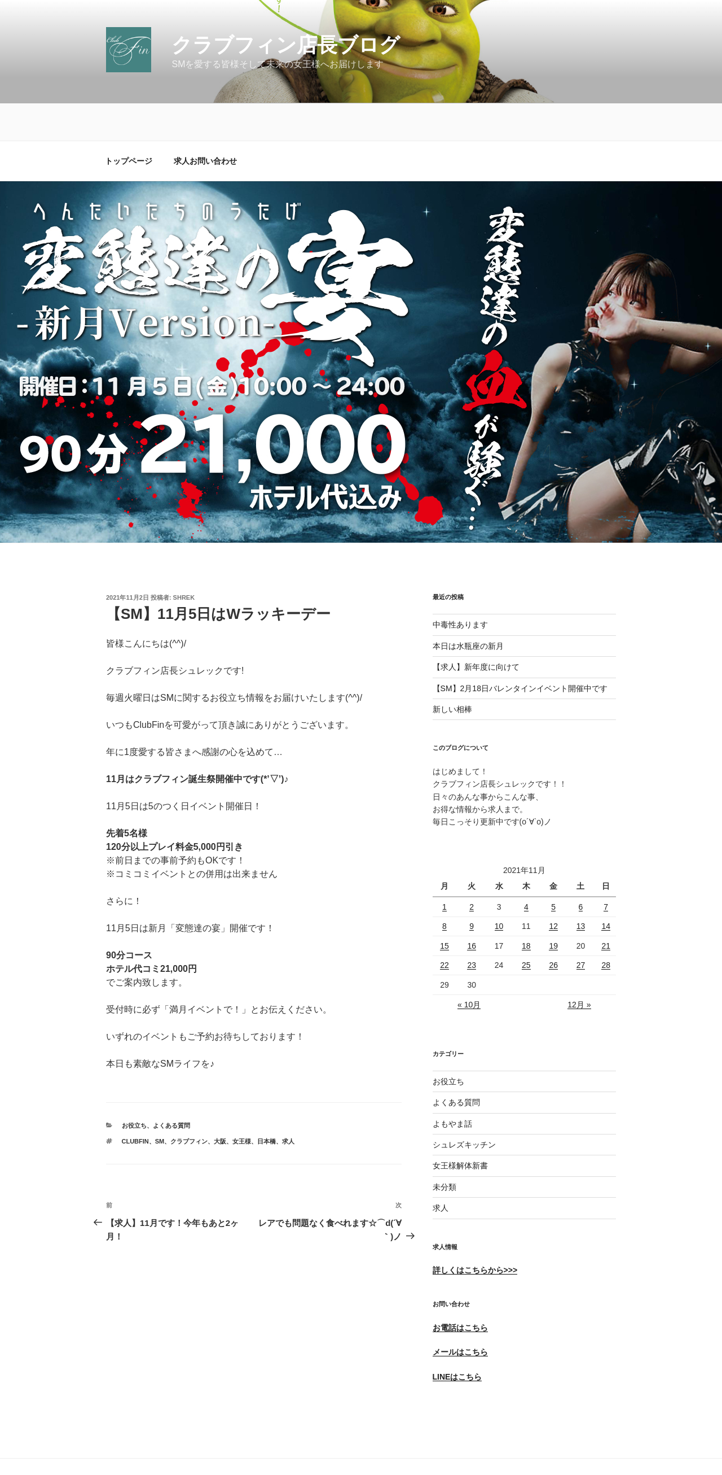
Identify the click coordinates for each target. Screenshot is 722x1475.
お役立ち (134, 1088)
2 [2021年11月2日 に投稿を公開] (471, 869)
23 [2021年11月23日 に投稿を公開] (471, 927)
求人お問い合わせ (205, 123)
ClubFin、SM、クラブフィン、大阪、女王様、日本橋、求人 (208, 1104)
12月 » (579, 967)
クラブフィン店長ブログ (285, 44)
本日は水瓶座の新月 (468, 608)
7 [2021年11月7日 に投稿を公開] (606, 869)
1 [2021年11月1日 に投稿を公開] (444, 869)
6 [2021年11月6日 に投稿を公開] (581, 869)
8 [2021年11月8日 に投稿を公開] (444, 888)
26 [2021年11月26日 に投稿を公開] (553, 927)
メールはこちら (460, 1314)
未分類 (444, 1149)
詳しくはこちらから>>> (475, 1232)
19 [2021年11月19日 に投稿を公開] (553, 908)
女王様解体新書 (460, 1128)
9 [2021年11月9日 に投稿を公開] (471, 888)
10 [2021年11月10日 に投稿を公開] (499, 888)
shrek (184, 560)
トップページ (128, 123)
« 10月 (469, 967)
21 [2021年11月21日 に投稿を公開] (605, 908)
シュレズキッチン (464, 1107)
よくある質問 (171, 1088)
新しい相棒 (452, 672)
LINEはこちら (457, 1339)
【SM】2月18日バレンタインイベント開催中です (520, 651)
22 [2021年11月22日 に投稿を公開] (444, 927)
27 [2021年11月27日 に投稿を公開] (580, 927)
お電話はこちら (460, 1290)
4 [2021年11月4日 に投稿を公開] (526, 869)
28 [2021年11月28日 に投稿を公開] (605, 927)
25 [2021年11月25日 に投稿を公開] (526, 927)
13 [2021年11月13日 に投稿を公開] (580, 888)
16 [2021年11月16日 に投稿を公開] (471, 908)
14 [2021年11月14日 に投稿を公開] (605, 888)
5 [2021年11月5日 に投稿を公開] (553, 869)
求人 (440, 1170)
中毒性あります (460, 587)
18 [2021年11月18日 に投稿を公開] (526, 908)
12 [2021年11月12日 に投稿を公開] (553, 888)
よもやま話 (452, 1086)
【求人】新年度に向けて (476, 629)
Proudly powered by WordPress (158, 1449)
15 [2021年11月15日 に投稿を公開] (444, 908)
